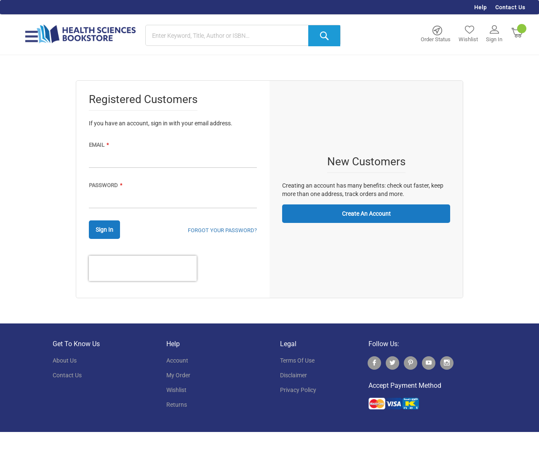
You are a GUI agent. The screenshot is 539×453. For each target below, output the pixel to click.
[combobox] (243, 35)
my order (178, 375)
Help (480, 7)
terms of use (297, 360)
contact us (67, 375)
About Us (65, 360)
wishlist (176, 390)
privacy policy (298, 390)
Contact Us (510, 7)
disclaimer (293, 375)
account (177, 360)
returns (176, 404)
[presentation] (143, 268)
